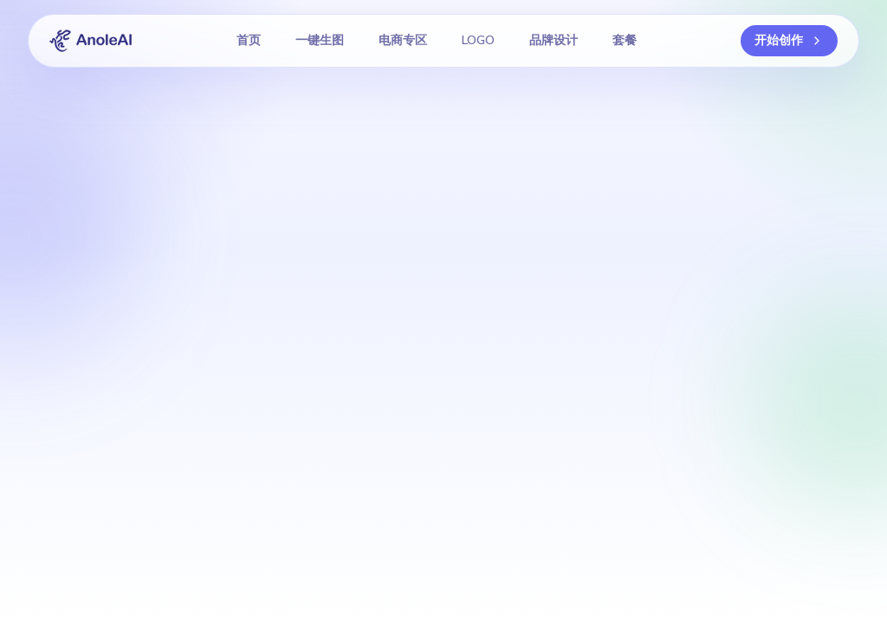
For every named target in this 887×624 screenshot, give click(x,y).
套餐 (624, 40)
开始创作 (789, 40)
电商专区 (403, 40)
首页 (248, 40)
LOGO (478, 40)
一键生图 (319, 40)
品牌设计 (553, 40)
